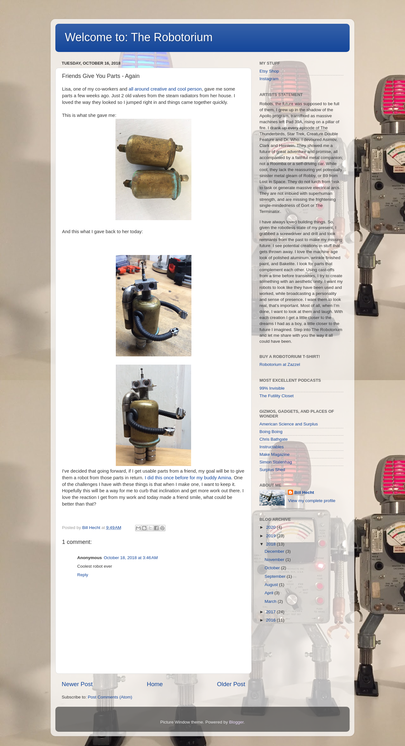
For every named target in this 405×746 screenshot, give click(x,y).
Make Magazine (274, 454)
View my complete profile (311, 500)
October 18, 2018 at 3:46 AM (131, 557)
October (273, 567)
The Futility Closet (276, 395)
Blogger (236, 722)
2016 (271, 620)
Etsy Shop (269, 71)
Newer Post (77, 684)
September (276, 576)
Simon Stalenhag (275, 462)
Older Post (231, 684)
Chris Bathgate (273, 439)
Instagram (268, 78)
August (272, 584)
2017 (271, 611)
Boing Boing (271, 431)
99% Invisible (272, 388)
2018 (271, 544)
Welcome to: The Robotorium (139, 37)
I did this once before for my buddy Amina (188, 477)
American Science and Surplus (288, 424)
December (275, 551)
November (275, 559)
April (269, 592)
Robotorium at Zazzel (279, 364)
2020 (271, 527)
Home (155, 684)
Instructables (271, 446)
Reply (82, 574)
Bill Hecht (304, 492)
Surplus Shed (272, 469)
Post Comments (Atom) (110, 697)
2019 (271, 535)
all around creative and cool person (164, 89)
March (271, 601)
